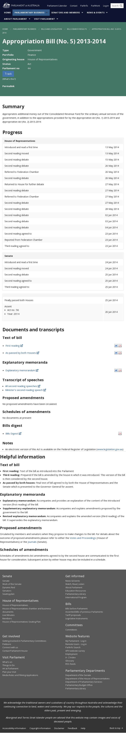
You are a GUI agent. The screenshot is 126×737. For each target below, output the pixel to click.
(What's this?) (9, 79)
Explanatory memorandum (22, 370)
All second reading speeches (23, 386)
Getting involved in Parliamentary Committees (24, 641)
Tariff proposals (73, 615)
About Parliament (15, 19)
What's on (7, 662)
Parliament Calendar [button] (57, 6)
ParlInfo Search (72, 647)
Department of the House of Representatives (87, 678)
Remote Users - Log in (76, 644)
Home (7, 13)
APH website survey (75, 651)
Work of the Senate (11, 584)
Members (7, 618)
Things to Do (8, 665)
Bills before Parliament (76, 608)
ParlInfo (84, 6)
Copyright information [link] (40, 728)
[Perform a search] (121, 6)
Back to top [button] (117, 728)
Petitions (6, 644)
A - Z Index (70, 657)
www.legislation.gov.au (110, 449)
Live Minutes (8, 615)
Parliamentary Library (75, 594)
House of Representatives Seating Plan (21, 622)
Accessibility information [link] (14, 728)
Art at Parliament (10, 668)
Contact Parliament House (15, 651)
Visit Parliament (44, 19)
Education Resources (75, 591)
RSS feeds (70, 664)
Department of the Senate (78, 675)
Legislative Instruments (76, 618)
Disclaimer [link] (59, 728)
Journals (32, 542)
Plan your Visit (9, 672)
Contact (73, 6)
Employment (71, 654)
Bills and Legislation (51, 29)
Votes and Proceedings (83, 538)
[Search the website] (117, 6)
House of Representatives (15, 605)
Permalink (8, 86)
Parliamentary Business (29, 13)
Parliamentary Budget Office (79, 685)
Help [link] (83, 728)
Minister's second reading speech (25, 390)
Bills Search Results (77, 29)
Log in (106, 6)
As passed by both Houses (23, 353)
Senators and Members (65, 13)
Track (8, 74)
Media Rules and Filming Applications (20, 675)
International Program (76, 597)
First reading (14, 346)
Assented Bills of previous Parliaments (84, 612)
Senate (5, 581)
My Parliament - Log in (75, 641)
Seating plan (8, 594)
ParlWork (95, 6)
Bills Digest (14, 433)
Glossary (69, 661)
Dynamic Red (8, 587)
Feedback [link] (72, 728)
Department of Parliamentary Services (83, 682)
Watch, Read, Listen (74, 584)
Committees (71, 630)
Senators (6, 591)
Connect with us (10, 647)
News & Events (95, 13)
